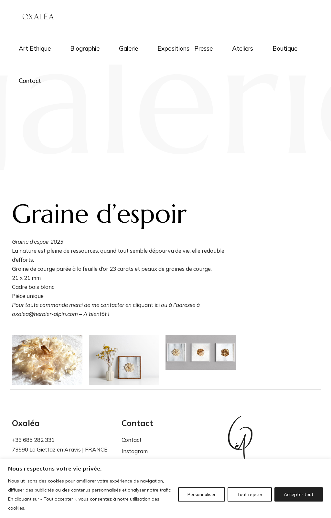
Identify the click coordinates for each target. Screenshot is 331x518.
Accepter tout (299, 494)
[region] (165, 488)
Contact (132, 439)
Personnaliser (201, 494)
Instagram (135, 451)
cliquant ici (146, 304)
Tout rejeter (249, 494)
